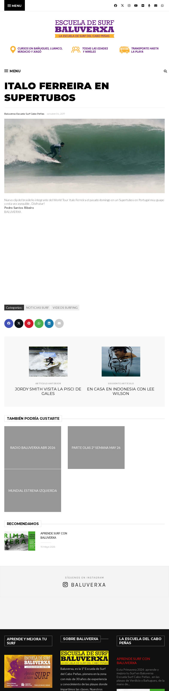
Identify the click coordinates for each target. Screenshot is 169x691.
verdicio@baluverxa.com (84, 677)
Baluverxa (88, 541)
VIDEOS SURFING (65, 307)
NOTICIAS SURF (37, 307)
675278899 (73, 672)
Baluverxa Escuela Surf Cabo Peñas (24, 113)
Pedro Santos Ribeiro (19, 207)
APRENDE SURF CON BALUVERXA (133, 618)
